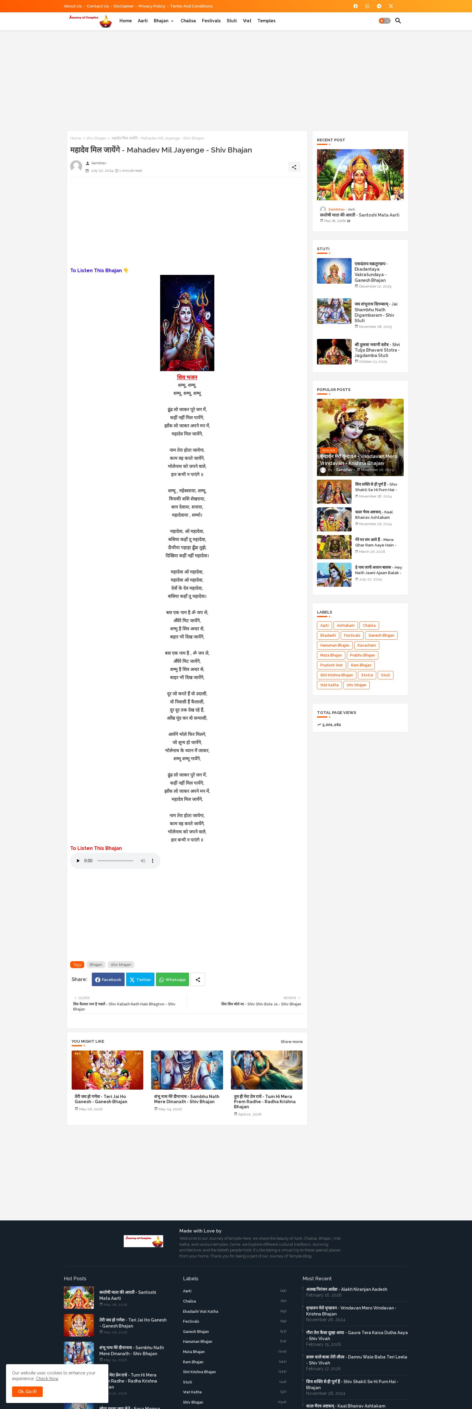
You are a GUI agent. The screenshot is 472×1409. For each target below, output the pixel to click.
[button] (385, 21)
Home (126, 20)
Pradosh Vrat (331, 665)
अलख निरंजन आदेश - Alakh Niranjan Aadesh (346, 1289)
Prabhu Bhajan (362, 655)
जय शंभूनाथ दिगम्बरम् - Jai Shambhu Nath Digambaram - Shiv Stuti (376, 312)
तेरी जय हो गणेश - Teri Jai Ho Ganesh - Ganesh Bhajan (101, 1099)
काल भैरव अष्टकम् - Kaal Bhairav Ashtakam (374, 515)
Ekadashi (328, 635)
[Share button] (198, 979)
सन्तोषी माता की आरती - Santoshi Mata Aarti (359, 215)
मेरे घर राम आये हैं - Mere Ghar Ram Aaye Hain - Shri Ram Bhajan (375, 545)
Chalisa (188, 20)
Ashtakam (346, 625)
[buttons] (355, 6)
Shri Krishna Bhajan (336, 675)
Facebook (111, 979)
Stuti (232, 20)
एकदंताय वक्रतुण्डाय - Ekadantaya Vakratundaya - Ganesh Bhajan (371, 272)
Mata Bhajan (331, 655)
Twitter (143, 979)
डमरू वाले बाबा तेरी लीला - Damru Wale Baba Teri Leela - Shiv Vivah (356, 1360)
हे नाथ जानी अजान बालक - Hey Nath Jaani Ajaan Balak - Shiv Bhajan (378, 572)
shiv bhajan (96, 138)
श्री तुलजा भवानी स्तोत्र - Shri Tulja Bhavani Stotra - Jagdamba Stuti (377, 350)
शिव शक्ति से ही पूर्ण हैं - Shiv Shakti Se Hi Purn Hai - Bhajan (376, 489)
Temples (266, 20)
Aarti (143, 20)
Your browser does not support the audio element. (115, 861)
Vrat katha (329, 685)
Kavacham (367, 645)
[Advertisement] (236, 79)
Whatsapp (176, 979)
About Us (73, 6)
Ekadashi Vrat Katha (235, 1311)
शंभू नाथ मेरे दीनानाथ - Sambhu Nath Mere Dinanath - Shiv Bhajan (186, 1099)
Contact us (98, 6)
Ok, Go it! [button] (27, 1391)
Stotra (367, 675)
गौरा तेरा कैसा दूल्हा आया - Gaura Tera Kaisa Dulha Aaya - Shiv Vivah (357, 1335)
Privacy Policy (152, 6)
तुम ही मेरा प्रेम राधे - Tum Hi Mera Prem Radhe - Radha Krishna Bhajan (265, 1101)
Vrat (247, 20)
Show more (292, 1041)
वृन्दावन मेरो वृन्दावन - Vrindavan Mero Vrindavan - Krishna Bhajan (351, 1311)
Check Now (47, 1378)
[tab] (125, 20)
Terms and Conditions (191, 6)
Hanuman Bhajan (334, 645)
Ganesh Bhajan (381, 635)
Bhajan (161, 20)
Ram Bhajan (361, 665)
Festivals (211, 20)
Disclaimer (124, 6)
